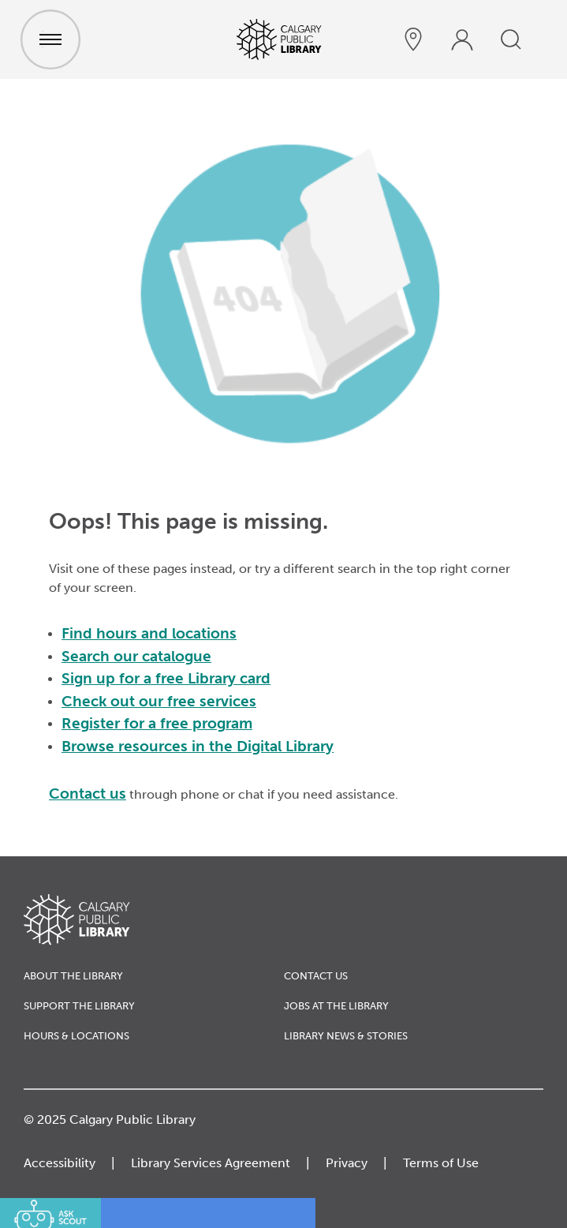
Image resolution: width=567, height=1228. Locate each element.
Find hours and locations (149, 633)
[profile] (462, 39)
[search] (511, 39)
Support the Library (79, 1006)
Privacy (346, 1162)
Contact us (87, 793)
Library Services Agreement (210, 1162)
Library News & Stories (346, 1036)
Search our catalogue (136, 656)
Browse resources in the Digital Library (198, 746)
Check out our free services (159, 701)
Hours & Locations (76, 1036)
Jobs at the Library (336, 1006)
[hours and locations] (413, 39)
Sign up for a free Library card (166, 678)
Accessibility (59, 1162)
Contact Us (316, 976)
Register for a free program (157, 723)
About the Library (73, 976)
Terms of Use (441, 1162)
